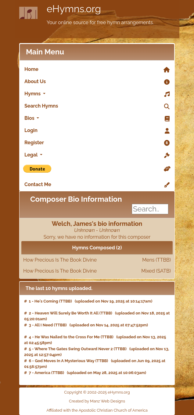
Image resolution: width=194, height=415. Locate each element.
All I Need (43, 325)
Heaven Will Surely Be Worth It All (67, 313)
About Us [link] (97, 82)
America (42, 372)
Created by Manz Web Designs (97, 401)
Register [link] (97, 143)
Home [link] (97, 70)
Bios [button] (97, 119)
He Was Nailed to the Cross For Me (67, 337)
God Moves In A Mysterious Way (64, 360)
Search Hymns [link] (97, 106)
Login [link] (97, 131)
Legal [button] (97, 155)
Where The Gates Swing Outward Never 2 (73, 349)
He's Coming (46, 301)
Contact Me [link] (97, 185)
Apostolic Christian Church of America (113, 410)
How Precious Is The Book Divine (97, 260)
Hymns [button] (97, 94)
